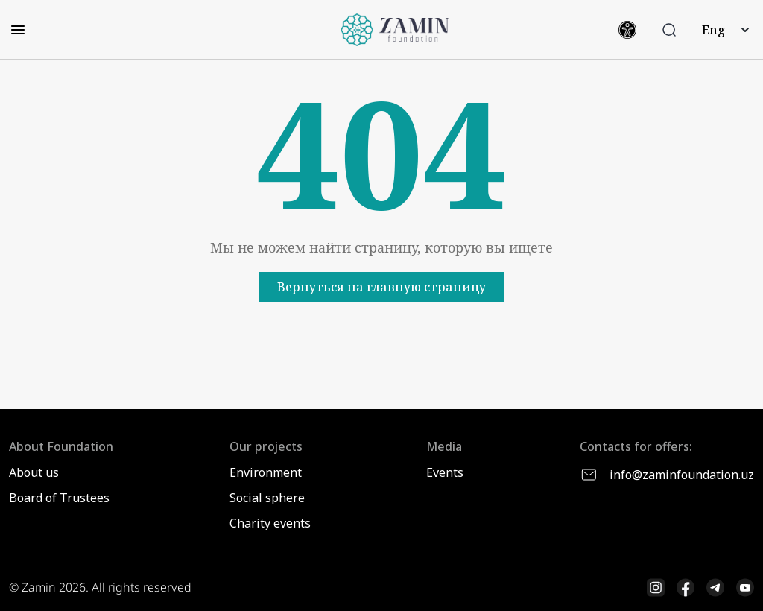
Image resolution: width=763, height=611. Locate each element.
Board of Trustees (59, 497)
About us (34, 472)
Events (444, 472)
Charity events (270, 523)
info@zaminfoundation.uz (667, 475)
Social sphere (267, 497)
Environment (265, 472)
